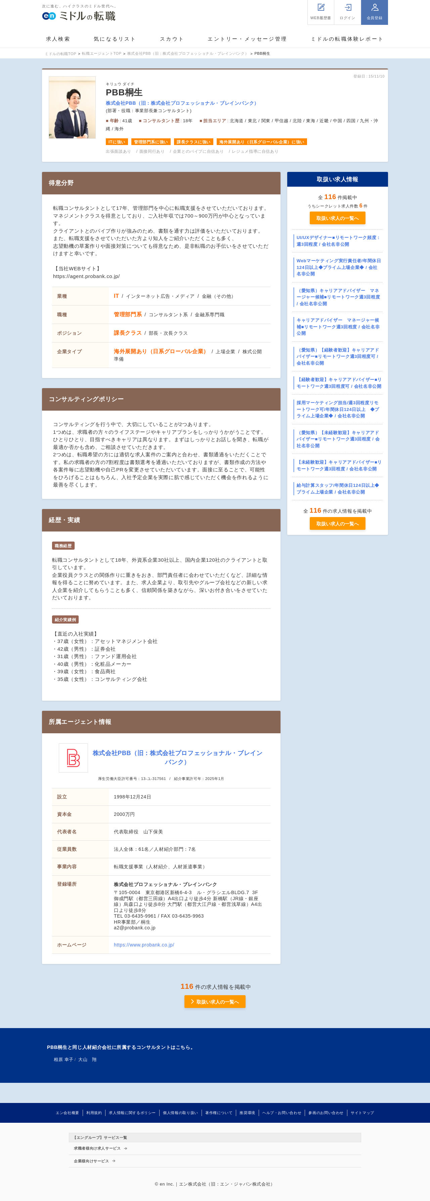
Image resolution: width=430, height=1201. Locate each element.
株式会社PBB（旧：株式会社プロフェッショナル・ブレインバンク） (182, 103)
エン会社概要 (67, 1113)
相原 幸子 (64, 1059)
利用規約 (94, 1113)
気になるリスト (115, 39)
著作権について (218, 1113)
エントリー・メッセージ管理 (247, 39)
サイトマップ (362, 1113)
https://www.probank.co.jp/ (144, 945)
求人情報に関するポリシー (132, 1113)
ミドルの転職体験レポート (347, 39)
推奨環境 (247, 1113)
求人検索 (58, 39)
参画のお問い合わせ (326, 1113)
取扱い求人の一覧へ (337, 218)
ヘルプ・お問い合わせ (281, 1113)
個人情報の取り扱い (180, 1113)
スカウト (172, 39)
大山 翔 (87, 1059)
